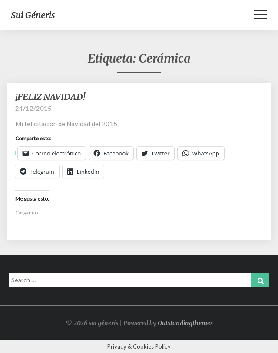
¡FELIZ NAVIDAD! (50, 96)
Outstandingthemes (185, 323)
